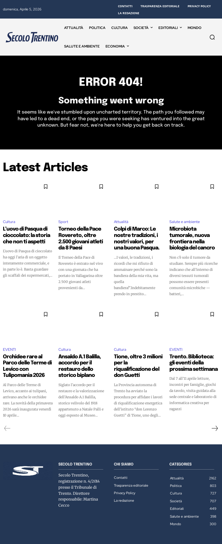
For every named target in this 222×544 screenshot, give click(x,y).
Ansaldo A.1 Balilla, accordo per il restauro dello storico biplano (81, 353)
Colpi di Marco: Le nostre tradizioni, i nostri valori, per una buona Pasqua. (138, 235)
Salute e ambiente (184, 222)
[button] (212, 37)
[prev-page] (7, 410)
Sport (63, 222)
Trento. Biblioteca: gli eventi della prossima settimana (190, 353)
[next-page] (214, 410)
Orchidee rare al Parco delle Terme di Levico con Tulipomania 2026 (25, 353)
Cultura (9, 222)
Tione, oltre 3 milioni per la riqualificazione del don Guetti (137, 353)
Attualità (121, 222)
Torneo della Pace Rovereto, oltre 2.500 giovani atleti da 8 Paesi (81, 235)
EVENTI (9, 341)
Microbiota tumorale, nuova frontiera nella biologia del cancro (190, 235)
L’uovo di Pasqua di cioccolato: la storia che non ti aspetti (27, 235)
